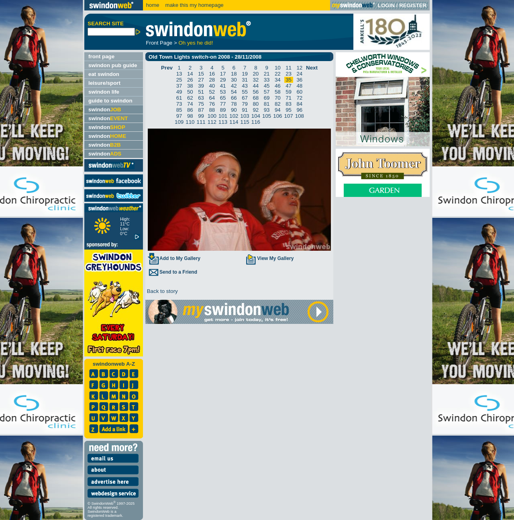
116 (255, 122)
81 (267, 104)
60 (299, 92)
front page (101, 56)
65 (223, 98)
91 (245, 110)
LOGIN (386, 5)
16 (212, 74)
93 (267, 110)
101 (222, 116)
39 (201, 86)
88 (212, 110)
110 (190, 122)
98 (190, 116)
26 (190, 80)
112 (212, 122)
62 (190, 98)
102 (233, 116)
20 (256, 74)
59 (289, 92)
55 (245, 92)
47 (289, 86)
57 (267, 92)
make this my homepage (194, 5)
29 (223, 80)
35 (289, 80)
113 (222, 122)
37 (179, 86)
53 (223, 92)
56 (256, 92)
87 (201, 110)
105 (266, 116)
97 (179, 116)
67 (245, 98)
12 (299, 68)
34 (278, 80)
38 (190, 86)
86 (190, 110)
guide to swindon (110, 101)
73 (179, 104)
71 (289, 98)
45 (267, 86)
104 (255, 116)
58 (278, 92)
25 (179, 80)
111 (201, 122)
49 (179, 92)
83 (289, 104)
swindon (104, 109)
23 (289, 74)
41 (223, 86)
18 (234, 74)
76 (212, 104)
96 (299, 110)
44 (256, 86)
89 (223, 110)
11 (289, 68)
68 (256, 98)
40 (212, 86)
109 (179, 122)
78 (234, 104)
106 (277, 116)
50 (190, 92)
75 (201, 104)
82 (278, 104)
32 (256, 80)
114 (233, 122)
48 (299, 86)
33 (267, 80)
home (152, 5)
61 (179, 98)
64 (212, 98)
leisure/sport (104, 83)
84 (299, 104)
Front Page (159, 43)
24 (299, 74)
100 (212, 116)
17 (223, 74)
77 (223, 104)
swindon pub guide (112, 65)
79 (245, 104)
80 (256, 104)
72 (299, 98)
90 (234, 110)
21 (267, 74)
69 (267, 98)
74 (190, 104)
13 (179, 74)
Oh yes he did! (195, 43)
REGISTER (412, 5)
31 (245, 80)
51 (201, 92)
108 (299, 116)
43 (245, 86)
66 (234, 98)
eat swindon (103, 74)
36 (299, 80)
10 (278, 68)
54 (234, 92)
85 (179, 110)
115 (245, 122)
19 (245, 74)
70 (278, 98)
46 (278, 86)
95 (289, 110)
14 (190, 74)
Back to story (161, 291)
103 (245, 116)
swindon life (103, 92)
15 (201, 74)
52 (212, 92)
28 (212, 80)
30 (234, 80)
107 (288, 116)
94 (278, 110)
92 (256, 110)
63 (201, 98)
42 (234, 86)
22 (278, 74)
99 (201, 116)
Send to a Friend (172, 272)
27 (201, 80)
